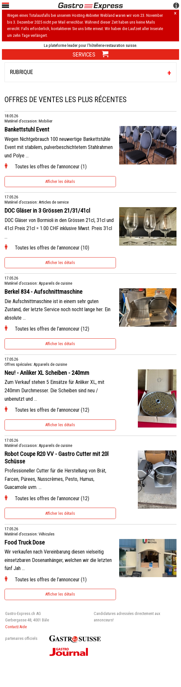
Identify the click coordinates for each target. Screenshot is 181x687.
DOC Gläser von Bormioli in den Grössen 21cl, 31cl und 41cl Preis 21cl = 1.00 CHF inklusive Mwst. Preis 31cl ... (59, 228)
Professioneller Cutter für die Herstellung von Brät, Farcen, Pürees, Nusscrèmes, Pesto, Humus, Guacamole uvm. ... (55, 479)
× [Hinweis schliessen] (175, 13)
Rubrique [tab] (21, 72)
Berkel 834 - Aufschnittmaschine (43, 291)
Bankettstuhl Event (27, 129)
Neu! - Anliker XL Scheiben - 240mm (47, 372)
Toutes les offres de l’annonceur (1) (51, 167)
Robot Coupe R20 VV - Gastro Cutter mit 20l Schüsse (57, 457)
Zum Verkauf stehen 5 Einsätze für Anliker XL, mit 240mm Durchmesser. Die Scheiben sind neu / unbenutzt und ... (54, 390)
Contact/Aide (16, 626)
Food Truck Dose (25, 542)
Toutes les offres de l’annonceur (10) (52, 248)
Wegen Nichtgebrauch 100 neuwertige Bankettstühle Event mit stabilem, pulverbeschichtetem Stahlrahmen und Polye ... (59, 147)
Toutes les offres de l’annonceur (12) (52, 329)
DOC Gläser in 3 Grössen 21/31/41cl (47, 210)
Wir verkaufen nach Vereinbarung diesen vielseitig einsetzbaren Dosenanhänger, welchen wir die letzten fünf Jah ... (58, 560)
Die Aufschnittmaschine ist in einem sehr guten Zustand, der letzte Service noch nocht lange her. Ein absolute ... (57, 309)
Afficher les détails (60, 181)
